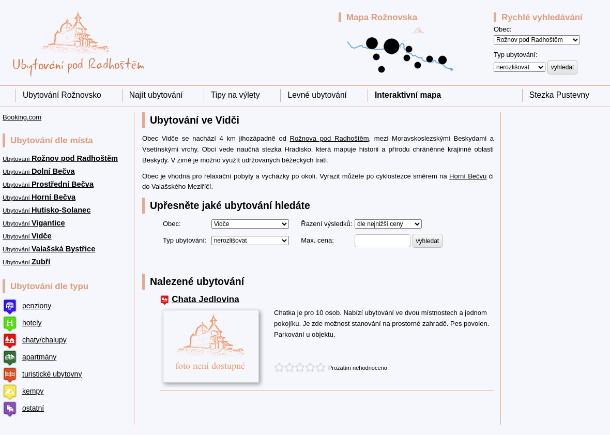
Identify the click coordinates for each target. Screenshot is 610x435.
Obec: (503, 29)
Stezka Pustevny (559, 95)
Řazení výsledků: (326, 224)
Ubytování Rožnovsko (62, 95)
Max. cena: (317, 240)
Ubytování (60, 158)
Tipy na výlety (235, 95)
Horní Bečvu (467, 176)
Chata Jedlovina (205, 299)
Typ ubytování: (516, 54)
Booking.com (22, 117)
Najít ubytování (156, 95)
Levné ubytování (316, 95)
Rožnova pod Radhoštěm (329, 138)
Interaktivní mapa (408, 95)
